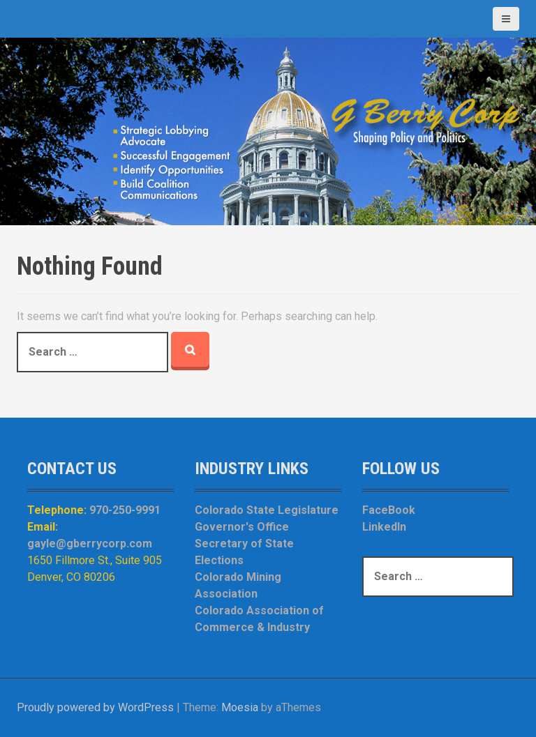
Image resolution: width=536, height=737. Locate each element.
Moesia (239, 707)
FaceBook (388, 510)
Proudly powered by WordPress (95, 707)
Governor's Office (242, 526)
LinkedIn (384, 526)
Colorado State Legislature (266, 510)
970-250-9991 (125, 510)
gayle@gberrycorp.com (89, 543)
